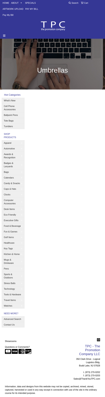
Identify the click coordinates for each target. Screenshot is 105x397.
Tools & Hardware (12, 294)
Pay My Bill (8, 15)
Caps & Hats (10, 189)
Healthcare (9, 243)
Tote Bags (9, 121)
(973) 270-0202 (92, 372)
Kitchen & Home (12, 254)
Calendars (9, 178)
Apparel (7, 143)
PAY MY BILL (31, 9)
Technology (9, 289)
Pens (6, 269)
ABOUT (15, 3)
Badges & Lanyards (8, 165)
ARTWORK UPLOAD (13, 9)
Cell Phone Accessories (10, 108)
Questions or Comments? (17, 347)
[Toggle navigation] (4, 36)
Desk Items (9, 209)
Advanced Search (12, 319)
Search (73, 3)
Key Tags (8, 248)
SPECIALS (30, 3)
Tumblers (8, 126)
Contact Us (9, 325)
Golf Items (9, 237)
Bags (6, 172)
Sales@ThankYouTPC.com (87, 379)
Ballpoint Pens (11, 115)
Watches (8, 306)
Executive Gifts (11, 220)
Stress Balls (9, 283)
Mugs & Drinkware (9, 261)
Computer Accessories (10, 202)
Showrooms (10, 341)
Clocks (7, 194)
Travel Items (10, 300)
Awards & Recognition (9, 156)
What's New (9, 100)
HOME (6, 3)
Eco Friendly (10, 215)
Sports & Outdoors (8, 276)
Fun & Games (10, 231)
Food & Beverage (12, 226)
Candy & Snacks (12, 183)
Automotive (9, 148)
